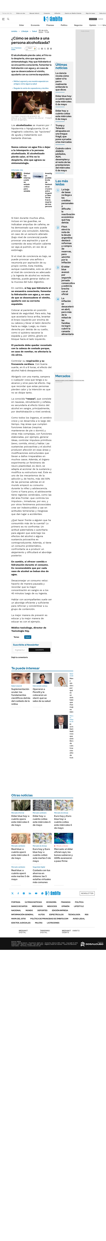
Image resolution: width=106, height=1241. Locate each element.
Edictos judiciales (20, 923)
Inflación (57, 13)
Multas (38, 923)
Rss (86, 914)
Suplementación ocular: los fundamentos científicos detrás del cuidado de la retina (20, 696)
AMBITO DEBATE (71, 932)
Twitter (12, 893)
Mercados (37, 906)
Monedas (58, 380)
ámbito (14, 31)
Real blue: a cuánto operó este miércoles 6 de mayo (20, 854)
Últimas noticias (33, 902)
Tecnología (74, 914)
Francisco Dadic (16, 48)
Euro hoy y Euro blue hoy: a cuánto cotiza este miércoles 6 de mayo (63, 822)
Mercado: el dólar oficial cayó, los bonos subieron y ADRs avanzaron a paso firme (63, 855)
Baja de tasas (90, 13)
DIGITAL (24, 932)
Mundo (29, 910)
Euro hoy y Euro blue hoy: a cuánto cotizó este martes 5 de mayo (42, 855)
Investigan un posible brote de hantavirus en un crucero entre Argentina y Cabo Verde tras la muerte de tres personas (49, 190)
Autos (41, 914)
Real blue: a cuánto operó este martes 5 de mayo (20, 875)
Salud (34, 31)
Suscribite (39, 650)
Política (64, 25)
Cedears (81, 380)
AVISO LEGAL (79, 918)
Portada (15, 902)
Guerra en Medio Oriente (73, 13)
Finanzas (50, 25)
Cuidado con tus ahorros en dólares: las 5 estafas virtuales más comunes (42, 876)
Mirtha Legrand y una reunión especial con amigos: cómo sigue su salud (31, 82)
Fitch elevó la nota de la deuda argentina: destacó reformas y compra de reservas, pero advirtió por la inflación (67, 244)
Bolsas (65, 380)
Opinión (92, 25)
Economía (35, 25)
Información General (22, 914)
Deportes (42, 910)
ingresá (100, 19)
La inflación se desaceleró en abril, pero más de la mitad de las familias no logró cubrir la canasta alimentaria (67, 316)
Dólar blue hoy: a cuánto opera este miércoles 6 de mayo (64, 100)
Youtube (36, 893)
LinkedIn (30, 893)
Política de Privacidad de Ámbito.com (49, 918)
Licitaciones (53, 923)
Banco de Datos (19, 906)
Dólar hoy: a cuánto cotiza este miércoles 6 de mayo (63, 115)
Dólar (21, 25)
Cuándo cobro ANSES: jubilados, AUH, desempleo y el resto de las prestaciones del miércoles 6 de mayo (63, 159)
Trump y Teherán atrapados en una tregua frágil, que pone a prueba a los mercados (64, 133)
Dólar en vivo (20, 13)
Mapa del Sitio (18, 918)
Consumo (47, 13)
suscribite (93, 19)
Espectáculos (56, 914)
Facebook (18, 893)
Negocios (78, 25)
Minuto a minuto (62, 846)
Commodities (73, 380)
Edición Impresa (60, 910)
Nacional (16, 910)
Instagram (24, 893)
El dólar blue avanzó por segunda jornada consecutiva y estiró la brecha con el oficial (68, 280)
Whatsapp (42, 893)
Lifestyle (24, 31)
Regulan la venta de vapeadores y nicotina (31, 88)
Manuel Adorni (34, 13)
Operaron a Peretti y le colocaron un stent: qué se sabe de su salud (42, 695)
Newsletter (101, 25)
